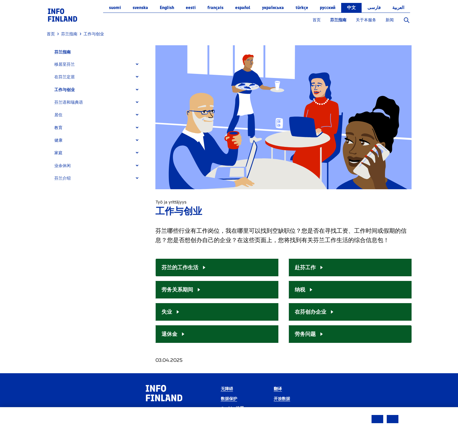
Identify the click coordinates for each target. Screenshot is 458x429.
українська (273, 7)
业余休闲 (62, 165)
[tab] (99, 64)
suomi (115, 7)
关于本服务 (366, 20)
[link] (62, 15)
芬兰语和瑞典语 (68, 102)
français (215, 7)
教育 (58, 127)
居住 (58, 114)
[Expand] (137, 64)
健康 (58, 140)
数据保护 (229, 398)
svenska (140, 7)
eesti (191, 7)
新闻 (390, 20)
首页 (317, 20)
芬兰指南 (338, 20)
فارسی (374, 7)
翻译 (278, 388)
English (167, 7)
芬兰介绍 (62, 178)
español (242, 7)
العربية (398, 7)
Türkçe (302, 7)
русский (327, 7)
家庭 (58, 152)
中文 (351, 7)
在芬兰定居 (64, 76)
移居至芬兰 (64, 64)
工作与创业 (64, 89)
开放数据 (282, 398)
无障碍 (227, 388)
